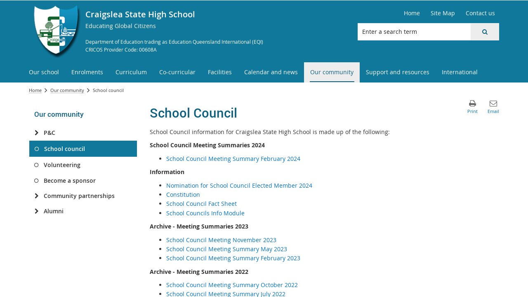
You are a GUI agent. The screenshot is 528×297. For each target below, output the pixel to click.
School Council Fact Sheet (201, 203)
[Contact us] (480, 13)
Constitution (183, 194)
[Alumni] (36, 211)
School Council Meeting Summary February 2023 (233, 258)
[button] (485, 32)
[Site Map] (443, 13)
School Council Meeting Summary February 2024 (233, 159)
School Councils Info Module (205, 213)
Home (35, 90)
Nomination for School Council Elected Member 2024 (239, 185)
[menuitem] (44, 72)
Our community (67, 90)
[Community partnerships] (36, 196)
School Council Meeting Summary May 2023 (226, 249)
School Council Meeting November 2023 (221, 240)
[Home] (412, 13)
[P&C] (36, 132)
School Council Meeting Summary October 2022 (232, 285)
